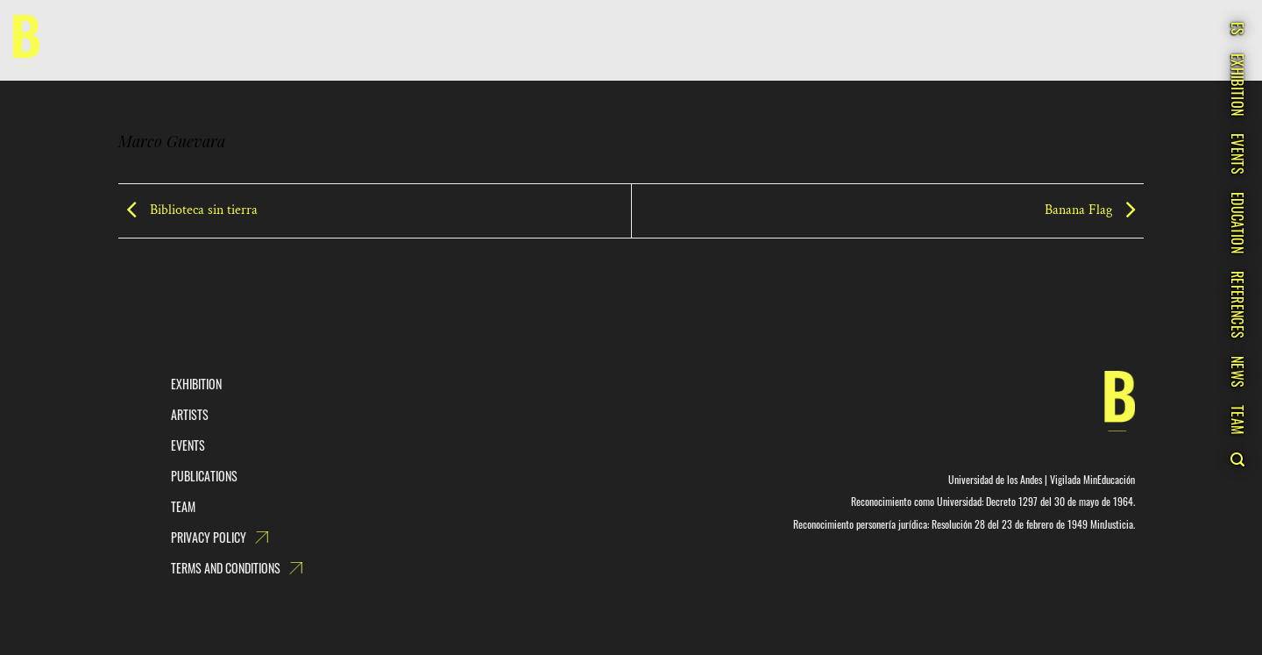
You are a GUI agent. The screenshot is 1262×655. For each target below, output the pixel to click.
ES (1237, 29)
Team (1237, 420)
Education (1237, 222)
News (1237, 372)
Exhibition (1237, 84)
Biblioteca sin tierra (188, 210)
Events (1237, 153)
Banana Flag (1094, 210)
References (1237, 304)
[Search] (1237, 459)
